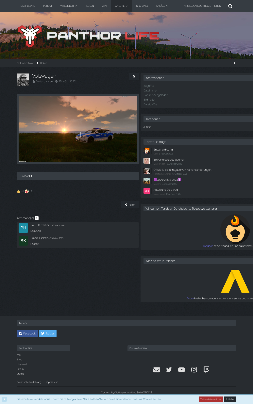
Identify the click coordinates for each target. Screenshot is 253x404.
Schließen (230, 399)
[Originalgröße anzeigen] (156, 76)
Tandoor (177, 250)
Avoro (179, 302)
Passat (25, 188)
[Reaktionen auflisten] (25, 203)
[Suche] (230, 6)
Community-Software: (126, 392)
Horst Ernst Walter (191, 175)
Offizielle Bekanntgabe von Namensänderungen (197, 169)
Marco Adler (188, 162)
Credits (20, 373)
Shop (19, 359)
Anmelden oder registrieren (202, 6)
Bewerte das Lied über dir (196, 158)
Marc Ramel (188, 194)
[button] (27, 333)
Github (20, 369)
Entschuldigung (191, 149)
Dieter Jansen (43, 81)
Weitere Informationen (211, 399)
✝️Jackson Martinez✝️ (195, 181)
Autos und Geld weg (193, 191)
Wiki (19, 355)
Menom (185, 185)
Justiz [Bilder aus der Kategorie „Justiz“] (175, 126)
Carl (184, 152)
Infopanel (21, 364)
